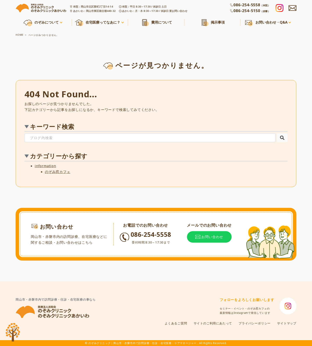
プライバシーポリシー (255, 323)
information (45, 165)
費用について (161, 22)
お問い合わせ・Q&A (271, 22)
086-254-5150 (251, 10)
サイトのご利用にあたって (213, 323)
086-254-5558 (251, 4)
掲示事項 (218, 22)
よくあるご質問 (176, 323)
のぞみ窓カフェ (57, 171)
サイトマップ (286, 323)
